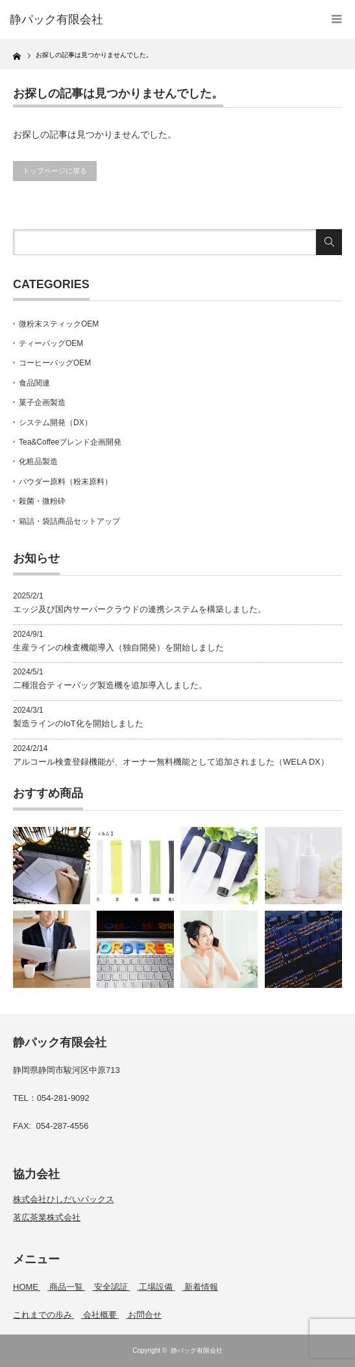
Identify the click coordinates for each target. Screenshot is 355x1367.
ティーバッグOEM (51, 343)
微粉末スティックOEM (59, 323)
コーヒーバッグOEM (55, 362)
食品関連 (34, 383)
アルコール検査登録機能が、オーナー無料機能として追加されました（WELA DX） (171, 762)
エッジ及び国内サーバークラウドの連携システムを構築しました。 (139, 609)
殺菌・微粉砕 (42, 501)
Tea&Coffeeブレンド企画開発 (70, 442)
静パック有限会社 (197, 1350)
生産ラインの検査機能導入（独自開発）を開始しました (118, 647)
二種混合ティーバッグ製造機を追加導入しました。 (110, 685)
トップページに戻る (55, 171)
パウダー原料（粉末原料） (65, 481)
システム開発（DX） (55, 422)
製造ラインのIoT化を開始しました (78, 723)
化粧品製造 (38, 461)
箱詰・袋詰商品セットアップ (69, 521)
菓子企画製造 (42, 402)
